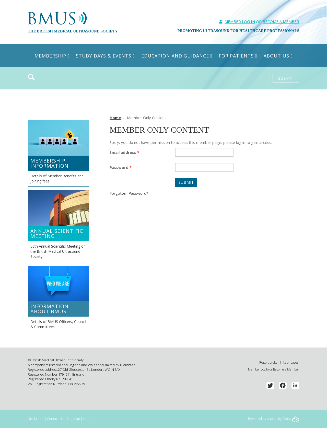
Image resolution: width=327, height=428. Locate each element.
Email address (124, 152)
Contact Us (55, 418)
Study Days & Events (105, 55)
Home (115, 117)
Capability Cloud (279, 418)
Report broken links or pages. (279, 362)
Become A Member (281, 21)
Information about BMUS (49, 309)
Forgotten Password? (129, 193)
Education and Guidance (177, 55)
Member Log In (240, 21)
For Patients (238, 55)
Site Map (73, 418)
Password (121, 167)
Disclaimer (36, 418)
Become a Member (286, 369)
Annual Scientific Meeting (56, 233)
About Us (278, 55)
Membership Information (49, 163)
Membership (52, 55)
